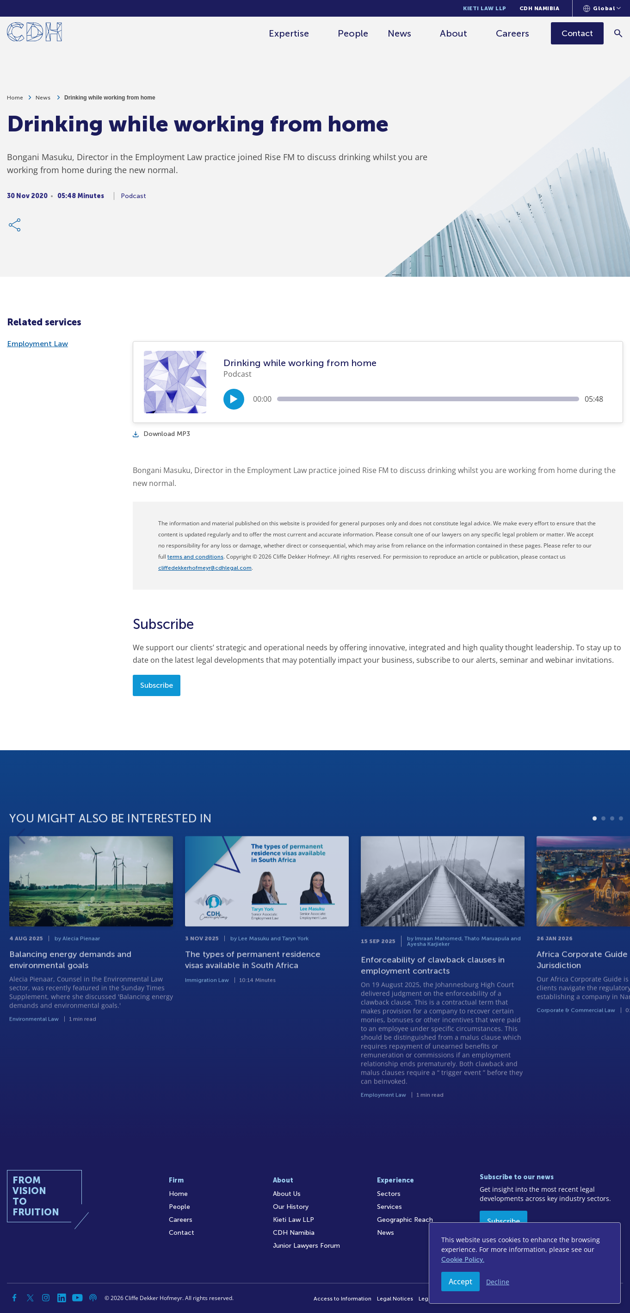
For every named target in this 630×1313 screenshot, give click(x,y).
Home (15, 99)
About (453, 33)
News (399, 33)
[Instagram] (45, 1297)
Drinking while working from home (109, 99)
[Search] (619, 33)
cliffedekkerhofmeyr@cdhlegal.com (205, 568)
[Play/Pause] (233, 399)
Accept (460, 1281)
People (353, 33)
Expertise (289, 33)
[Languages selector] (602, 8)
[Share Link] (15, 227)
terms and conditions (195, 557)
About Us (287, 1194)
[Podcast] (93, 1297)
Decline (497, 1281)
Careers (512, 33)
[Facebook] (14, 1297)
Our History (291, 1207)
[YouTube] (77, 1297)
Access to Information (342, 1298)
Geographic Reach (405, 1220)
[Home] (34, 33)
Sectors (389, 1194)
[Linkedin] (61, 1297)
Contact (181, 1233)
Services (389, 1207)
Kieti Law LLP (484, 8)
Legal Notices (395, 1298)
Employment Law (37, 343)
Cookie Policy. (462, 1259)
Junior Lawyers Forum (306, 1246)
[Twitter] (30, 1297)
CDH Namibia (539, 8)
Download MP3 (161, 434)
